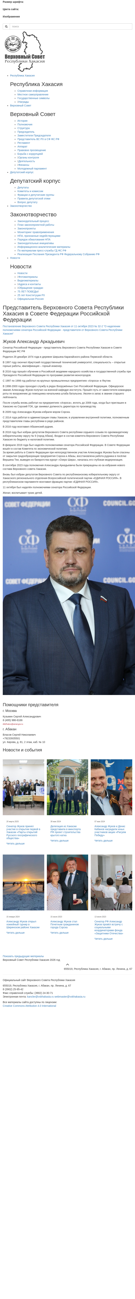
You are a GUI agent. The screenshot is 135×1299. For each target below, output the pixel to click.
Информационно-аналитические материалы (43, 246)
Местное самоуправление (32, 94)
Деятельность (26, 161)
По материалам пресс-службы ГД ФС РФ (41, 250)
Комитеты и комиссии (30, 191)
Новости (15, 257)
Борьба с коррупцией (30, 153)
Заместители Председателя (34, 135)
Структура (23, 128)
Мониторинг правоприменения (35, 232)
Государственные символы (33, 98)
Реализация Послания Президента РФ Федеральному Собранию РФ (58, 254)
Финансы (23, 164)
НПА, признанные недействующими (38, 235)
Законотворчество (21, 205)
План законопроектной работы (35, 224)
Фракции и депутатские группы (35, 194)
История (22, 120)
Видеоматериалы (27, 280)
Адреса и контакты (29, 284)
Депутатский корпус (22, 172)
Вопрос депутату (27, 202)
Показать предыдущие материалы (23, 956)
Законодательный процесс (33, 221)
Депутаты (23, 187)
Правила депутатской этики (33, 198)
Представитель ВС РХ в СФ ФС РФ (38, 139)
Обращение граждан (30, 287)
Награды (23, 101)
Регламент (23, 142)
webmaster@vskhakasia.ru (70, 996)
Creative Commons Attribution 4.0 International (29, 1005)
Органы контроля (28, 157)
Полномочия (24, 124)
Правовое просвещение (31, 150)
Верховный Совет (20, 105)
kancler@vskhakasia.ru (40, 996)
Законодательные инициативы (35, 243)
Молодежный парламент (32, 168)
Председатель (26, 131)
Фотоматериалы (28, 276)
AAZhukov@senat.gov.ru (13, 724)
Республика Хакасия (22, 75)
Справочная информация (32, 90)
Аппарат (22, 146)
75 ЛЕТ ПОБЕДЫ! (28, 291)
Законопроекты (26, 228)
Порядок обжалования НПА (34, 239)
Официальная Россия (30, 298)
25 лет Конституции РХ (31, 295)
